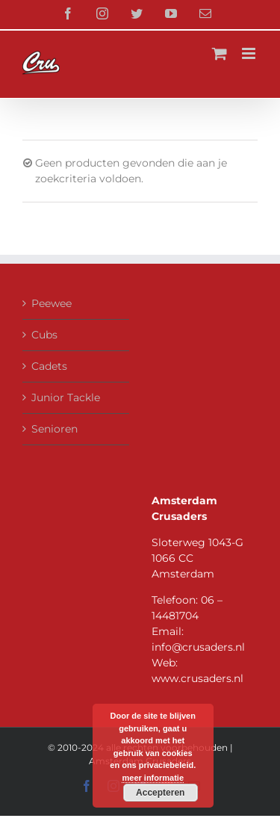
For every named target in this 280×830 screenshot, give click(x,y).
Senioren (54, 429)
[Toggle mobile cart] (219, 53)
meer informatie (153, 777)
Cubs (44, 334)
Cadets (49, 366)
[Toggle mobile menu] (250, 53)
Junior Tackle (65, 397)
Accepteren (160, 792)
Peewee (51, 303)
